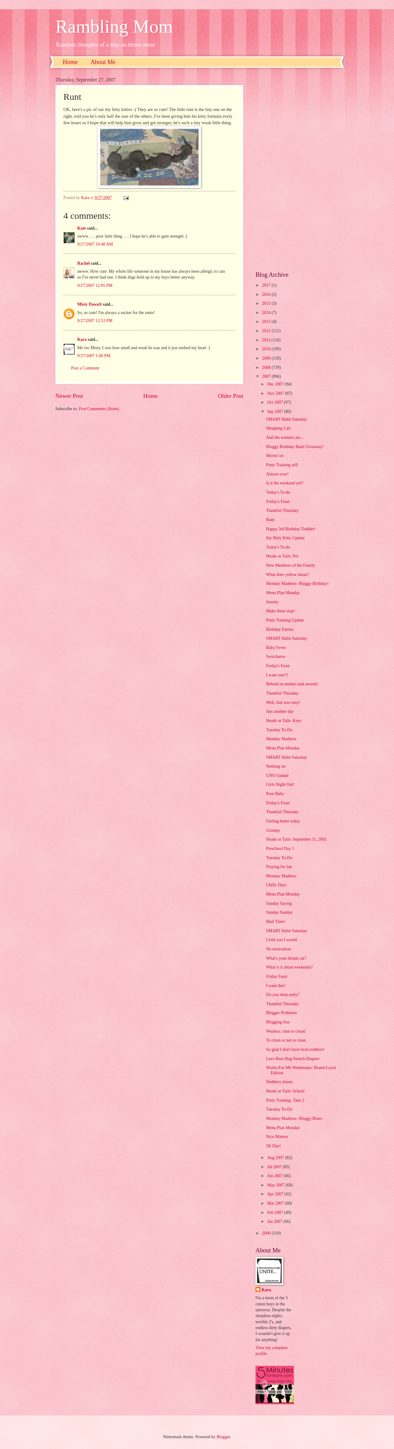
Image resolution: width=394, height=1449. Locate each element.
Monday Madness (281, 739)
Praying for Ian (279, 866)
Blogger (223, 1437)
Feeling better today (283, 821)
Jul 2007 (275, 1167)
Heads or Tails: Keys (283, 720)
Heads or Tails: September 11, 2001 (296, 839)
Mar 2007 (276, 1203)
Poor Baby (275, 793)
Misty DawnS (89, 304)
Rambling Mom (114, 26)
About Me (103, 62)
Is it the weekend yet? (284, 483)
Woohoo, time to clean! (286, 1031)
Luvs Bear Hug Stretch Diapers (292, 1058)
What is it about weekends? (289, 967)
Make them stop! (280, 611)
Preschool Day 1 (280, 848)
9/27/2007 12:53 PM (94, 320)
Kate (81, 228)
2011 (266, 340)
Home (70, 62)
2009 (266, 358)
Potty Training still (282, 465)
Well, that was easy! (283, 702)
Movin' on (274, 455)
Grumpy (273, 830)
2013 (266, 321)
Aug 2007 (276, 1157)
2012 (266, 331)
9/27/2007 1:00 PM (93, 355)
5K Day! (273, 1146)
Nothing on (275, 766)
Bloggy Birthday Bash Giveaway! (295, 446)
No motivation (278, 949)
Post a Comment (85, 368)
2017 (266, 285)
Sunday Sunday (279, 912)
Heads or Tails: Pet (282, 556)
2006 (266, 1233)
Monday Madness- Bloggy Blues (294, 1118)
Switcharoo (275, 656)
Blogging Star (278, 1022)
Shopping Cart (278, 428)
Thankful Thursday (282, 510)
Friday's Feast (277, 501)
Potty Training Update (285, 620)
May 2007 (276, 1185)
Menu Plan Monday (283, 592)
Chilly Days (276, 885)
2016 (266, 294)
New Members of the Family (290, 565)
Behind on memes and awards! (292, 684)
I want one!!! (277, 675)
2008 (266, 367)
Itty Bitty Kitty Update (285, 538)
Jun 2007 (275, 1175)
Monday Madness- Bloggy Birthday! (297, 583)
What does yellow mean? (287, 574)
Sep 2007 (275, 411)
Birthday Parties (279, 629)
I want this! (275, 985)
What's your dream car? (286, 958)
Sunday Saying (278, 903)
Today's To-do (278, 492)
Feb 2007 (275, 1212)
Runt (270, 519)
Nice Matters (277, 1136)
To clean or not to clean (286, 1040)
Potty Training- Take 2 (285, 1100)
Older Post (230, 396)
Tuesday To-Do (279, 730)
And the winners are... (285, 437)
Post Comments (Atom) (99, 408)
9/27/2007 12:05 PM (94, 285)
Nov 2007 (276, 393)
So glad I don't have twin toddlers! (295, 1049)
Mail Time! (275, 921)
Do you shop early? (282, 994)
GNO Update (277, 775)
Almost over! (277, 474)
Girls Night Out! (280, 784)
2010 (266, 349)
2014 (266, 312)
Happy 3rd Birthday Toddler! (291, 529)
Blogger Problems (281, 1012)
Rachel (83, 263)
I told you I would (281, 939)
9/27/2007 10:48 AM (95, 244)
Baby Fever (276, 647)
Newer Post (69, 396)
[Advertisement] (297, 169)
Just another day (280, 711)
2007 (266, 376)
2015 (266, 303)
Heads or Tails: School (285, 1091)
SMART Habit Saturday (286, 419)
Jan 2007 (275, 1221)
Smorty (272, 602)
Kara (82, 339)
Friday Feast (276, 976)
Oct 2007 (275, 402)
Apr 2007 (275, 1194)
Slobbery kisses (279, 1082)
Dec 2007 (276, 384)
